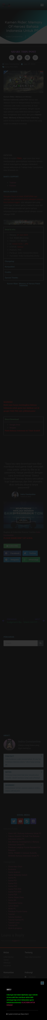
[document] (23, 510)
